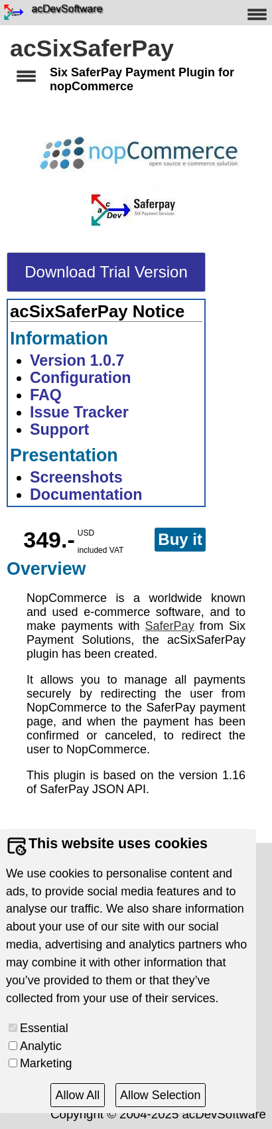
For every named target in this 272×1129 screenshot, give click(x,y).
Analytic (41, 1046)
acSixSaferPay (92, 48)
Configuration (80, 377)
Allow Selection (160, 1095)
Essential (44, 1028)
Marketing (46, 1063)
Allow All (78, 1095)
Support (59, 429)
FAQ (46, 395)
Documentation (86, 494)
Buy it (180, 539)
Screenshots (76, 477)
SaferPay (169, 626)
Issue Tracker (79, 412)
